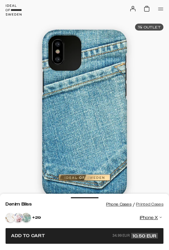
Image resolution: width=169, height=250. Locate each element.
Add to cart (84, 236)
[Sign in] (133, 9)
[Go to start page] (14, 10)
